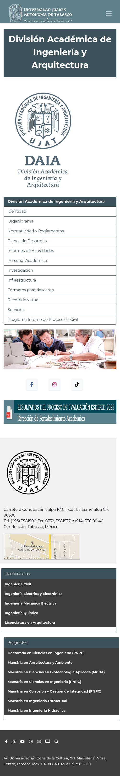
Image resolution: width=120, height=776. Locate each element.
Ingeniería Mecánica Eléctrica (30, 603)
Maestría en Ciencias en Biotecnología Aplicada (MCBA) (56, 672)
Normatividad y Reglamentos (36, 231)
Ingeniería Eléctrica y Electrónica (34, 594)
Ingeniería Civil (18, 584)
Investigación (20, 270)
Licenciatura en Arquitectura (30, 622)
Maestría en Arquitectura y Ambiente (40, 662)
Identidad (17, 211)
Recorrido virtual (23, 300)
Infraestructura (22, 280)
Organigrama (20, 221)
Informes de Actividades (31, 250)
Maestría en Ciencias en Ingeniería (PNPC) (44, 682)
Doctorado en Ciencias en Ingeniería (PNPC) (46, 653)
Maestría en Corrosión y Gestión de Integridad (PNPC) (54, 691)
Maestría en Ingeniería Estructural (37, 701)
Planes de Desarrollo (27, 241)
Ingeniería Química (21, 613)
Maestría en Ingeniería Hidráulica (36, 710)
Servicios (16, 309)
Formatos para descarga (31, 290)
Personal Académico (27, 260)
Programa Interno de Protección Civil (43, 319)
